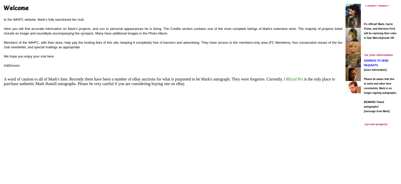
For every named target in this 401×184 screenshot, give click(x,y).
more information (375, 69)
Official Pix (293, 79)
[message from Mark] (377, 111)
